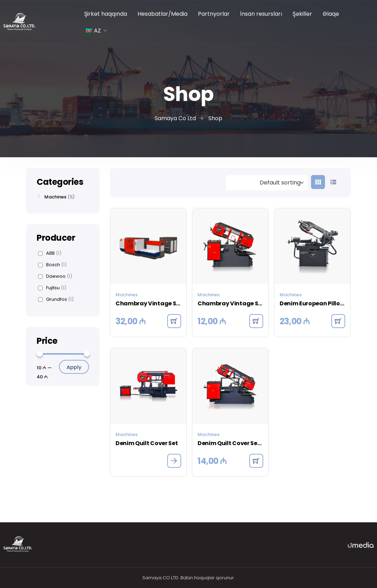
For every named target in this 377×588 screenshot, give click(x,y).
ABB (49, 253)
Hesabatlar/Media (162, 14)
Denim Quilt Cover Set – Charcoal (230, 443)
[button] (174, 321)
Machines (127, 294)
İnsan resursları (261, 14)
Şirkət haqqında (105, 14)
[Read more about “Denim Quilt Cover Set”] (174, 461)
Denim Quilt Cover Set (147, 443)
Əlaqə (331, 14)
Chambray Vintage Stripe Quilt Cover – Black (148, 303)
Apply (74, 367)
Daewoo (55, 276)
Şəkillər (302, 14)
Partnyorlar (214, 14)
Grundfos (56, 299)
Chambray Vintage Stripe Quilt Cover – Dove (230, 303)
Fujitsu (52, 288)
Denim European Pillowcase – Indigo (312, 303)
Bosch (52, 265)
